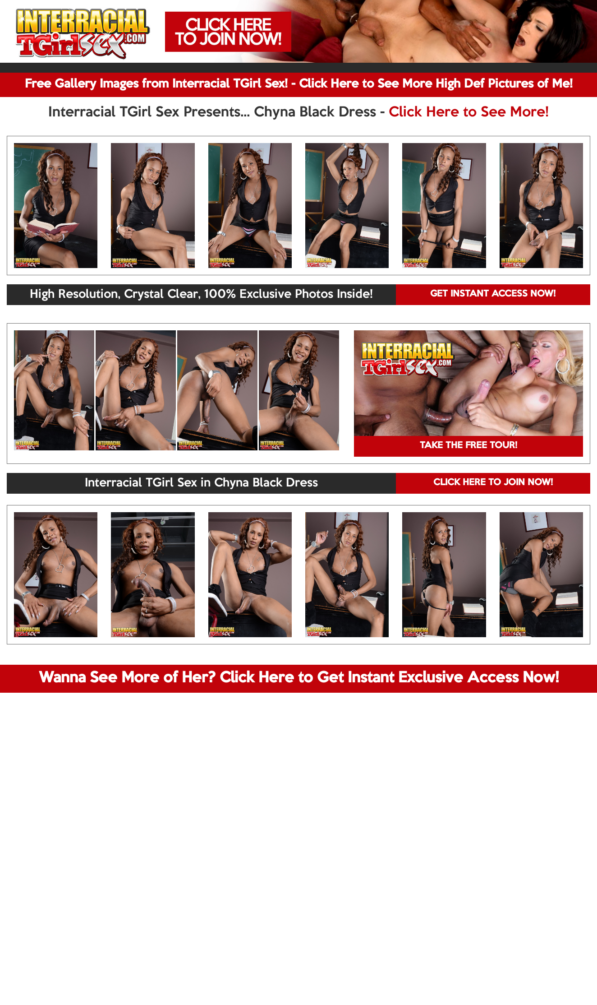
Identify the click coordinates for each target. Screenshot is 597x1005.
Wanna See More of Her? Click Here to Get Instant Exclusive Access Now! (299, 678)
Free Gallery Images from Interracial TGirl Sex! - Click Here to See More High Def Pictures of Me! (299, 84)
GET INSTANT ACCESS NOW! (493, 294)
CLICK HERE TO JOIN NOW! (493, 483)
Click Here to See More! (469, 113)
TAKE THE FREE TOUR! (468, 446)
